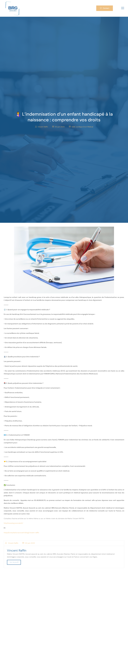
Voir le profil (14, 562)
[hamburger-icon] (123, 8)
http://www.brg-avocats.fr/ (13, 523)
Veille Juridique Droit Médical (82, 127)
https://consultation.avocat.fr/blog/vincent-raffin (21, 533)
